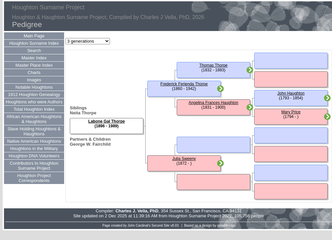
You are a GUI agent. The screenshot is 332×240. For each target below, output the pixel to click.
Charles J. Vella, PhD (137, 210)
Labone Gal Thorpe (106, 121)
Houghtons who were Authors (34, 101)
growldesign (226, 225)
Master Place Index (33, 65)
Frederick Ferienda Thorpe (184, 84)
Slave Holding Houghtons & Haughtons (34, 131)
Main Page (34, 35)
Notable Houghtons (33, 87)
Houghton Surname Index (34, 43)
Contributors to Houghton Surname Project (34, 166)
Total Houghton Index (34, 109)
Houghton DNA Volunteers (34, 155)
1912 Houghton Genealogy (34, 94)
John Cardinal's (139, 225)
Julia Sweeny (184, 158)
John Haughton (290, 93)
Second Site (161, 225)
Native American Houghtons (34, 141)
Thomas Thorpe (213, 65)
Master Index (33, 57)
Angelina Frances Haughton (213, 102)
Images (34, 79)
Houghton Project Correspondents (34, 178)
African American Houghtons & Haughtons (34, 119)
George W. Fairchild (90, 144)
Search (34, 50)
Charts (34, 72)
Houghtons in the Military (34, 148)
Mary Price (290, 112)
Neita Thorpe (83, 112)
